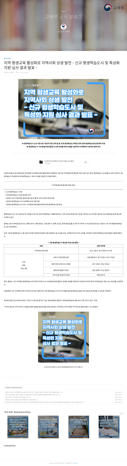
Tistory (75, 463)
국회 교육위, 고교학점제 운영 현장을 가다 (16, 397)
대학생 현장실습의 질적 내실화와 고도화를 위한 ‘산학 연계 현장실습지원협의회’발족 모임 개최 (31, 395)
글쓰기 (52, 46)
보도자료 (7, 58)
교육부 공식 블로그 (63, 17)
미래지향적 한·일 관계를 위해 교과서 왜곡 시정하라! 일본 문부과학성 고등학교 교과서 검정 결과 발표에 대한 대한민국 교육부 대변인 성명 (43, 402)
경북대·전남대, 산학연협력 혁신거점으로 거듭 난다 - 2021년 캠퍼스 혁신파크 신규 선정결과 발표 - (32, 392)
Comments (9, 445)
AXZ (63, 463)
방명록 (59, 46)
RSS (67, 46)
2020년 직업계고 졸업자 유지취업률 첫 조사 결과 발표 (20, 400)
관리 (75, 46)
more (121, 413)
